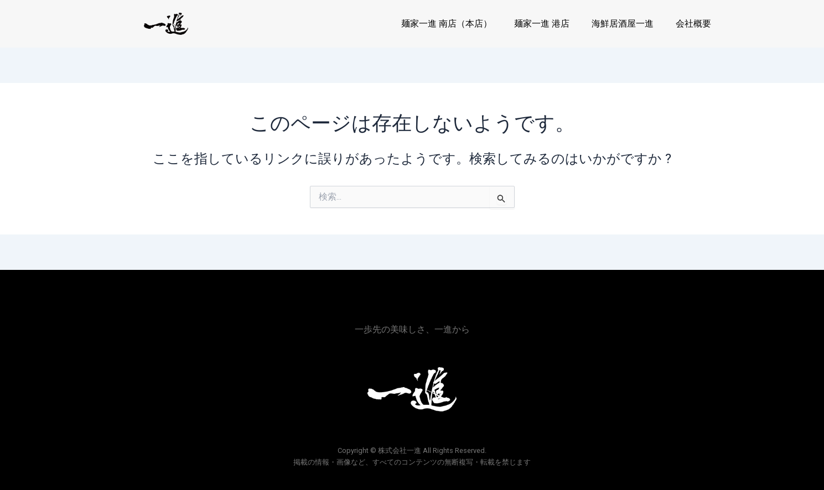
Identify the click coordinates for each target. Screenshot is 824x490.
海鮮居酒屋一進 (623, 23)
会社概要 (693, 23)
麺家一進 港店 (541, 23)
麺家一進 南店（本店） (446, 23)
